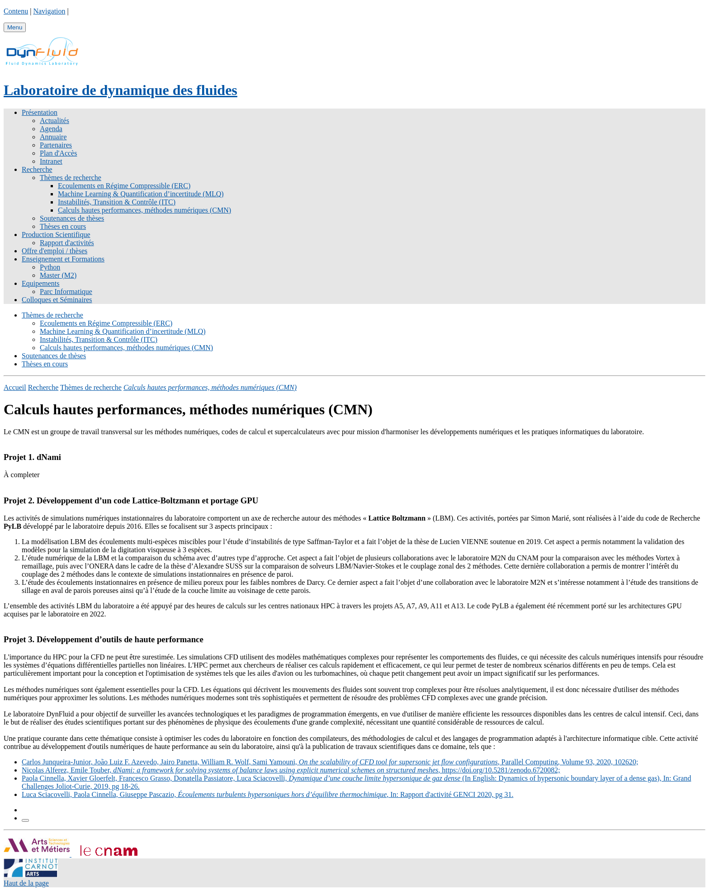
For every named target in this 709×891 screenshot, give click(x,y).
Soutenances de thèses (72, 218)
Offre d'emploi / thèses (54, 251)
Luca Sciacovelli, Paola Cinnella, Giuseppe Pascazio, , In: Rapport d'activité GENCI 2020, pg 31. (267, 794)
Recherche (37, 169)
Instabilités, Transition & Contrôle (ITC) (116, 202)
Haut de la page (26, 883)
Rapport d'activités (67, 242)
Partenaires (56, 145)
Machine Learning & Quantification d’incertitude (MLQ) (141, 194)
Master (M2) (58, 275)
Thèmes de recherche (70, 177)
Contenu (16, 11)
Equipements (41, 283)
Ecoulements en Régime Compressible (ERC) (124, 186)
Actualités (54, 120)
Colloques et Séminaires (57, 299)
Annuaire (53, 137)
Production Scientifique (56, 234)
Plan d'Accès (58, 153)
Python (50, 267)
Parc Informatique (66, 291)
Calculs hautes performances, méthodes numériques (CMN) (144, 210)
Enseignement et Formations (63, 259)
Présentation (39, 112)
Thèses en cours (63, 226)
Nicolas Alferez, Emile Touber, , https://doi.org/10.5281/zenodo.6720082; (291, 770)
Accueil (15, 387)
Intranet (51, 161)
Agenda (51, 129)
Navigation (49, 11)
